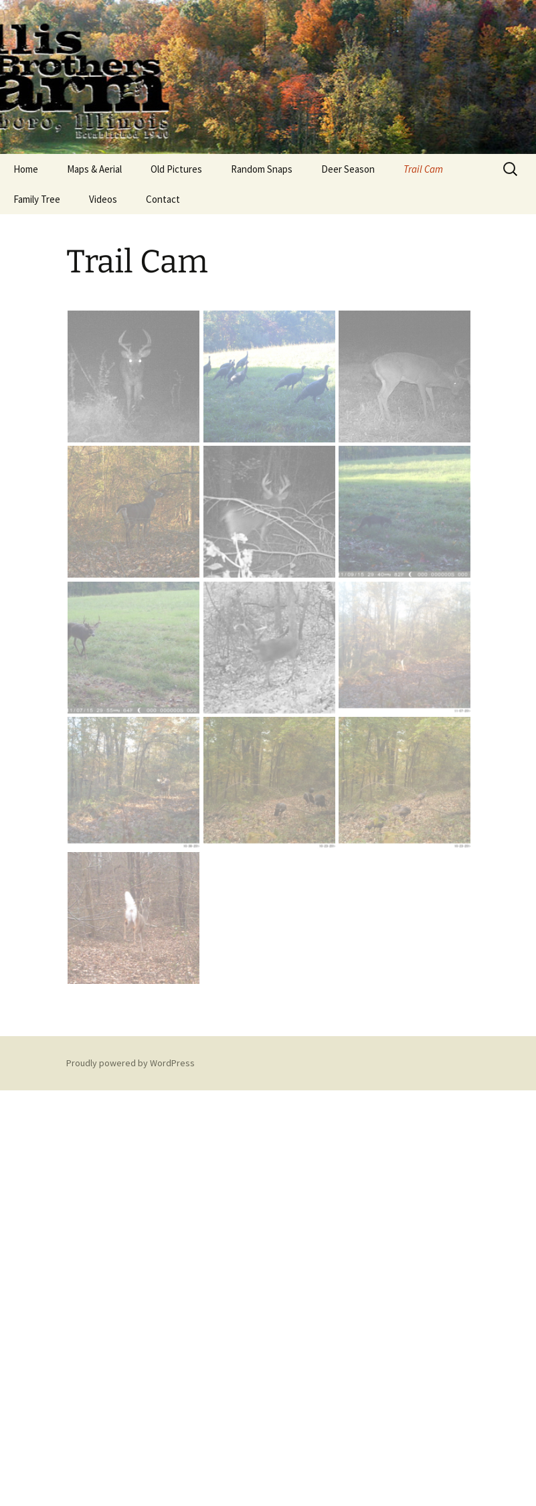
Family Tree (36, 199)
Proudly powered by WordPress (130, 1063)
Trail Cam (423, 169)
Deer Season (348, 169)
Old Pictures (176, 169)
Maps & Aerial (94, 169)
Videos (103, 199)
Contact (163, 199)
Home (25, 169)
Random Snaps (261, 169)
